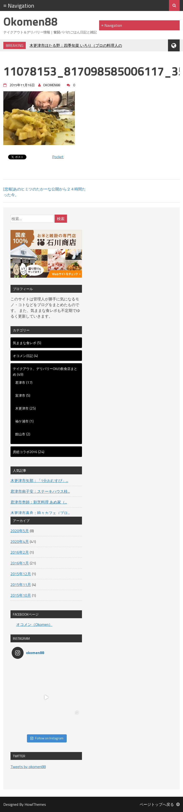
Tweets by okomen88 (28, 766)
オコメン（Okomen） (34, 624)
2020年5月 (19, 531)
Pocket (58, 157)
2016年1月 (19, 563)
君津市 (20, 382)
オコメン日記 (23, 355)
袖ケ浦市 (22, 421)
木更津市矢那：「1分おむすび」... (39, 480)
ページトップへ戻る (160, 804)
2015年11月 (20, 584)
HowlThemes (35, 804)
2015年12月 (20, 574)
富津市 (20, 395)
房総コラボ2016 (25, 451)
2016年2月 (19, 552)
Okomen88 (30, 21)
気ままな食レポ (24, 342)
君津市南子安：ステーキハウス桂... (40, 491)
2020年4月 (19, 541)
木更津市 (22, 408)
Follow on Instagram (46, 738)
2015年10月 (20, 595)
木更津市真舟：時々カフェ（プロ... (40, 513)
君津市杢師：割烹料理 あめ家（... (38, 502)
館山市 (20, 434)
